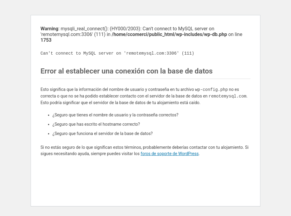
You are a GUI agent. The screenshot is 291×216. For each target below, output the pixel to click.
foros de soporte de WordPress (170, 153)
